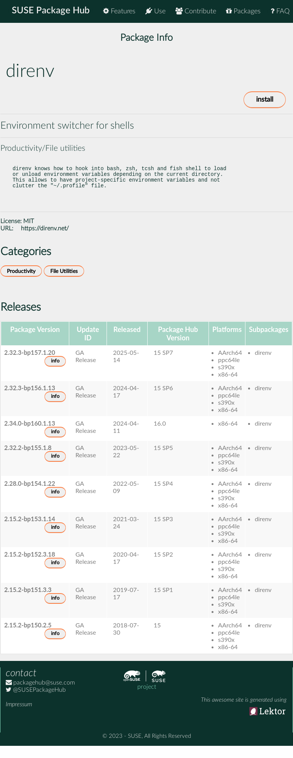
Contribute (195, 11)
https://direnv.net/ (45, 239)
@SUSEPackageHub (36, 700)
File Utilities (64, 282)
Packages (243, 11)
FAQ (280, 11)
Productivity (21, 282)
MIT (28, 232)
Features (119, 11)
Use (155, 11)
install (264, 99)
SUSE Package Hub (52, 11)
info (55, 371)
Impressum (19, 715)
